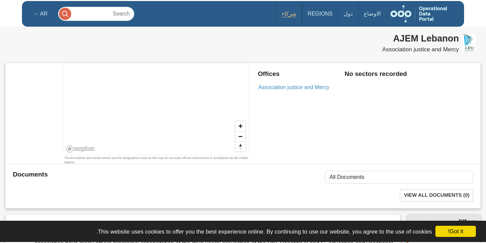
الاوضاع (372, 14)
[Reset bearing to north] (240, 146)
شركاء (289, 14)
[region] (157, 109)
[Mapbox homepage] (80, 149)
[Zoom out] (240, 136)
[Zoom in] (240, 126)
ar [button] (43, 14)
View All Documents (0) (436, 195)
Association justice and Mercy (293, 87)
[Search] (96, 14)
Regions (320, 14)
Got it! (455, 231)
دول (348, 14)
